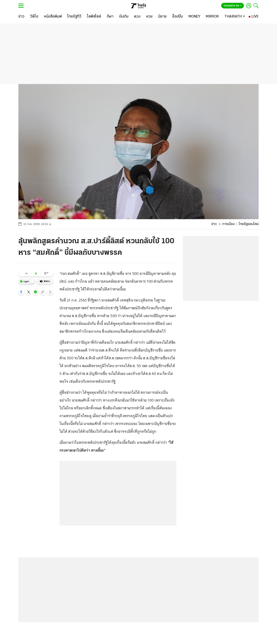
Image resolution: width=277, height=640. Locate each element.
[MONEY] (194, 16)
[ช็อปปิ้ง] (177, 16)
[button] (21, 292)
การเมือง (228, 224)
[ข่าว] (21, 16)
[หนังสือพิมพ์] (53, 16)
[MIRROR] (212, 16)
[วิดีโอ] (34, 16)
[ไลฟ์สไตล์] (94, 16)
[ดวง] (137, 16)
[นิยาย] (162, 16)
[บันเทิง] (124, 16)
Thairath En (233, 6)
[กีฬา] (110, 16)
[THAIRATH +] (234, 16)
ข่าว (214, 224)
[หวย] (149, 16)
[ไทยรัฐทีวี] (74, 16)
